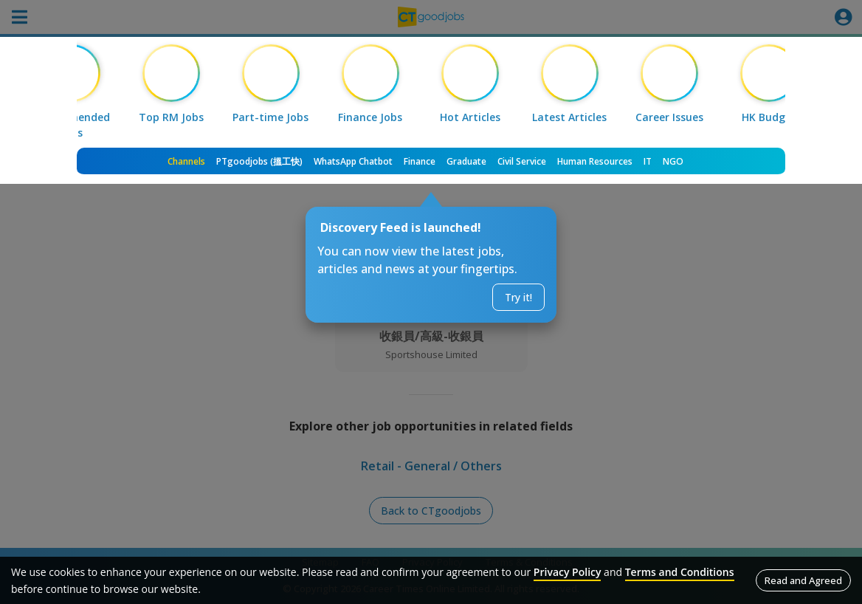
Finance (419, 161)
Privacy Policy (567, 572)
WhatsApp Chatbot (353, 161)
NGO (673, 161)
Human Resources (594, 161)
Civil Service (521, 161)
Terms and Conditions (679, 572)
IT (648, 161)
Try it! (518, 297)
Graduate (466, 161)
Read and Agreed (803, 580)
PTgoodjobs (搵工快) (259, 161)
